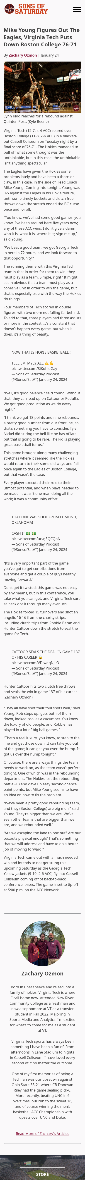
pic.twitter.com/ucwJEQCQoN (36, 538)
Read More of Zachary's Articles (42, 1133)
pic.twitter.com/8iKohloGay (34, 368)
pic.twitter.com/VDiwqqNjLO (35, 662)
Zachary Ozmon (23, 55)
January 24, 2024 (53, 379)
